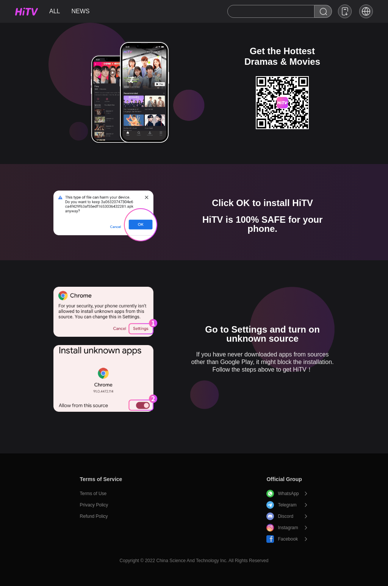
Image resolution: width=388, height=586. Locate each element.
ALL (54, 11)
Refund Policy (94, 516)
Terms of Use (93, 493)
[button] (366, 11)
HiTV (26, 12)
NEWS (80, 11)
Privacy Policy (94, 505)
